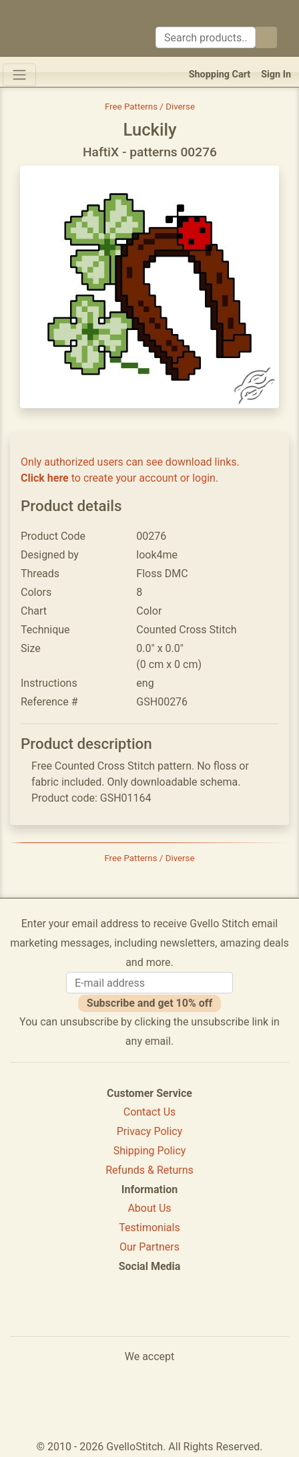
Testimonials (149, 1227)
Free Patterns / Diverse (150, 107)
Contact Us (149, 1112)
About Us (149, 1208)
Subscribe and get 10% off (149, 1003)
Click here (45, 478)
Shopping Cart (220, 74)
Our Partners (149, 1247)
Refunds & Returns (149, 1170)
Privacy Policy (150, 1131)
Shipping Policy (149, 1150)
